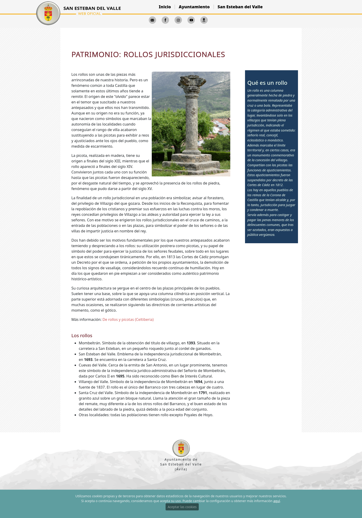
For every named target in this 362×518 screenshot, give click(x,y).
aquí (276, 501)
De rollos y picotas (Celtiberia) (128, 319)
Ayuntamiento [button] (194, 6)
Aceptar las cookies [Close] (182, 507)
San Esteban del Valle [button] (240, 6)
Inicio (165, 6)
